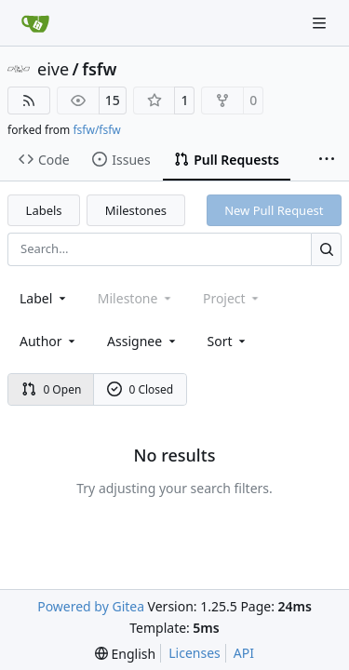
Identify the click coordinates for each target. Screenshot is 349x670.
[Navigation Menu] (321, 22)
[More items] (327, 160)
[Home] (35, 23)
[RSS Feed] (28, 100)
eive (53, 69)
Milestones (136, 210)
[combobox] (44, 298)
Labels (44, 210)
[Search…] (326, 249)
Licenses (194, 653)
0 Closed (140, 389)
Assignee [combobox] (143, 341)
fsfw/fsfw (96, 130)
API (244, 653)
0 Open (51, 389)
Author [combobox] (49, 341)
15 (112, 100)
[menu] (228, 341)
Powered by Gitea (90, 606)
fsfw (99, 69)
